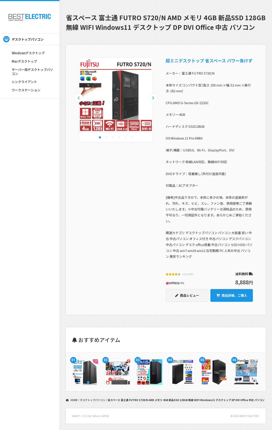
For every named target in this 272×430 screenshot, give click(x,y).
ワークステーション (26, 90)
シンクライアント (24, 81)
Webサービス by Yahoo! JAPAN (90, 416)
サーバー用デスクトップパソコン (32, 71)
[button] (100, 137)
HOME (72, 400)
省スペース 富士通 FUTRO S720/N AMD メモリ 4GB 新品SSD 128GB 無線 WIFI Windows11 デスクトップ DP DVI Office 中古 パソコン (186, 400)
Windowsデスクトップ (28, 53)
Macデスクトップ (24, 61)
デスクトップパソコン (23, 39)
